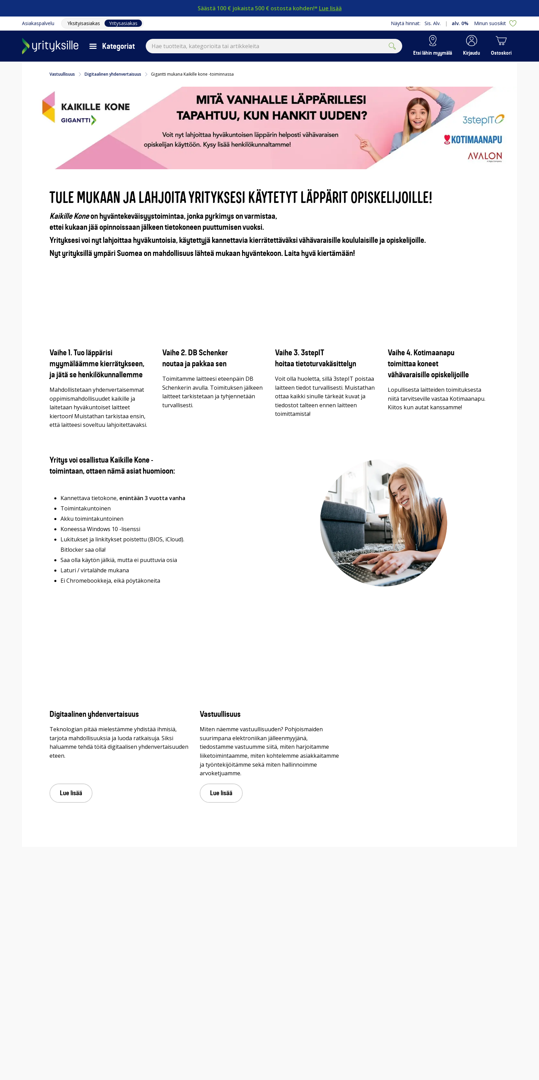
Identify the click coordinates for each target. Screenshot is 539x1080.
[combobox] (274, 46)
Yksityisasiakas (83, 23)
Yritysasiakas (123, 23)
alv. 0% (460, 23)
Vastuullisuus (62, 74)
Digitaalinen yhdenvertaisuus (113, 74)
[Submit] (392, 46)
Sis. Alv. (433, 23)
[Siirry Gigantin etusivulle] (50, 46)
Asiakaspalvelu (38, 23)
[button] (471, 46)
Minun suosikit (495, 23)
